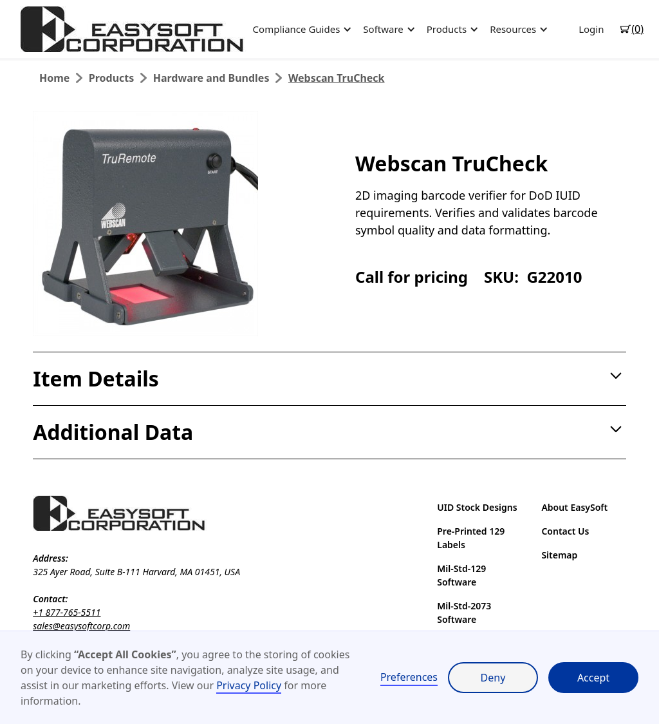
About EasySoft (574, 507)
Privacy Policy (248, 685)
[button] (300, 29)
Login (591, 29)
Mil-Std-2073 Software (464, 612)
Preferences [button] (409, 677)
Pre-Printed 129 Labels (471, 538)
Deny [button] (493, 678)
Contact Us (565, 531)
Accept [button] (593, 678)
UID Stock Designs (477, 507)
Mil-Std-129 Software (461, 575)
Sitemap (559, 555)
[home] (133, 29)
